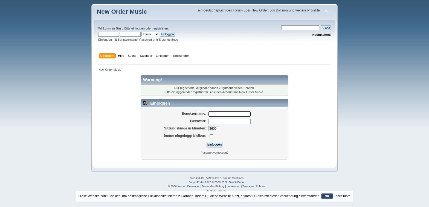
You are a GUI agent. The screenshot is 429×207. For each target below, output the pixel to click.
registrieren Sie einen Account (213, 92)
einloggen (138, 28)
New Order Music (122, 11)
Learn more (342, 196)
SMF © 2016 (213, 177)
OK (327, 196)
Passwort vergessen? (214, 152)
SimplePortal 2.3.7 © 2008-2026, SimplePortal (216, 182)
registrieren (160, 28)
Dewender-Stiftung (213, 186)
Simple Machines (233, 177)
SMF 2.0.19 (197, 177)
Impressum (233, 186)
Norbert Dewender (188, 186)
